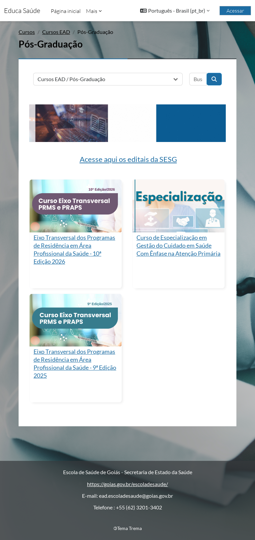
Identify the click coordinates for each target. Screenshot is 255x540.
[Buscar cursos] (198, 79)
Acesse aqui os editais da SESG (128, 159)
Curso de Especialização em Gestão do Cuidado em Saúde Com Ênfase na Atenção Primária (178, 245)
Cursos (27, 32)
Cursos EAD (56, 32)
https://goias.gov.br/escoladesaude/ (127, 484)
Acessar (235, 10)
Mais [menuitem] (91, 11)
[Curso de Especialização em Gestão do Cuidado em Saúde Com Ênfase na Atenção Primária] (178, 206)
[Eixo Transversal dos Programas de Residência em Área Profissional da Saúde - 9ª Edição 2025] (76, 320)
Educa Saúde (22, 10)
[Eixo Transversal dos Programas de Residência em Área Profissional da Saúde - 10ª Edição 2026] (76, 206)
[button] (175, 10)
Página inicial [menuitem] (66, 11)
